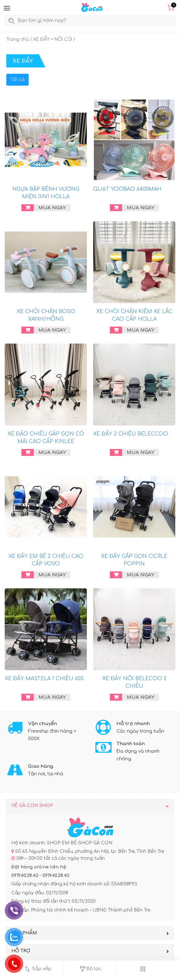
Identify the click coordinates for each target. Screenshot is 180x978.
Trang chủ (17, 39)
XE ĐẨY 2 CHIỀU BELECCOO (130, 434)
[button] (7, 8)
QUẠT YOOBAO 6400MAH (127, 189)
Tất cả (17, 79)
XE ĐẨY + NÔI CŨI (52, 39)
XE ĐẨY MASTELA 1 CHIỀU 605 (44, 678)
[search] (49, 20)
